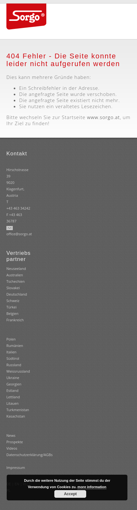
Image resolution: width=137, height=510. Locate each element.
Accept (70, 494)
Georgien (13, 384)
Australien (14, 274)
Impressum (15, 467)
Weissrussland (18, 371)
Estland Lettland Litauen (13, 397)
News (10, 435)
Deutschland (16, 294)
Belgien (12, 313)
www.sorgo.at (103, 117)
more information (92, 487)
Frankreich (15, 319)
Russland (13, 364)
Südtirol (12, 358)
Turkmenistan (17, 409)
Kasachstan (15, 416)
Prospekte (14, 441)
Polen (11, 339)
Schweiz (12, 300)
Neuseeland (16, 268)
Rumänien (14, 345)
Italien (11, 352)
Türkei (11, 307)
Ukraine (12, 377)
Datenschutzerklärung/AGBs (29, 454)
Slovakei (13, 287)
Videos (11, 448)
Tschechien (15, 281)
